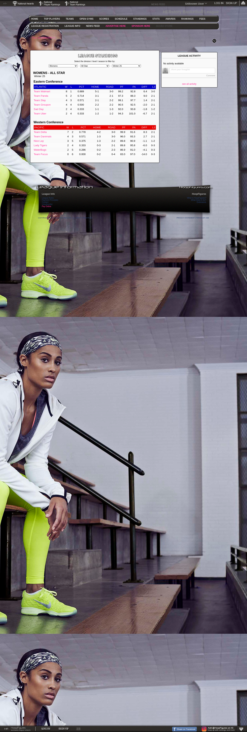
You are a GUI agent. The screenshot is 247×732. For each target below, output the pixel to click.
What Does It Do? (198, 200)
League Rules (48, 198)
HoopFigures (199, 194)
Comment (210, 75)
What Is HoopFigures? (196, 198)
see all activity (189, 84)
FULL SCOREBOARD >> (43, 38)
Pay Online (46, 206)
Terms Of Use (202, 218)
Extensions (201, 202)
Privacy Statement (186, 218)
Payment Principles (50, 200)
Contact (45, 202)
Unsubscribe (47, 204)
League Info (48, 194)
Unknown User (194, 3)
